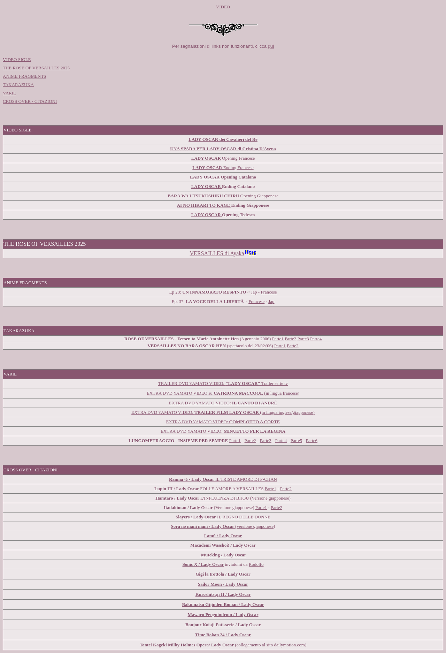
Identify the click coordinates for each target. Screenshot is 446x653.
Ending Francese (238, 167)
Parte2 (290, 338)
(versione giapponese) (223, 526)
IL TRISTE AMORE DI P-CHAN (223, 479)
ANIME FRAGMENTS (24, 76)
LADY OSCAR (207, 167)
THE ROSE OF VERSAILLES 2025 (36, 67)
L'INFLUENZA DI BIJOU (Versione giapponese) (222, 498)
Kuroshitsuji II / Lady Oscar (223, 594)
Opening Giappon (220, 195)
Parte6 (311, 440)
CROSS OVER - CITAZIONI (30, 101)
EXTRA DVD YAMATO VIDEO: (223, 402)
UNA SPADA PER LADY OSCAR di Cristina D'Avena (223, 148)
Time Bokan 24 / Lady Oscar (223, 634)
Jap (254, 292)
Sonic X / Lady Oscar (203, 564)
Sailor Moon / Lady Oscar (223, 584)
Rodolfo (256, 564)
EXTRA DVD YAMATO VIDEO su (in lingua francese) (223, 393)
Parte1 (278, 338)
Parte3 (303, 338)
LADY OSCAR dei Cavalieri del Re (223, 139)
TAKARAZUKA (18, 84)
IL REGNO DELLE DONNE (223, 516)
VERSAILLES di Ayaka (217, 253)
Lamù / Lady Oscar (223, 535)
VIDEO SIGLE (17, 59)
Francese (269, 292)
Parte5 (296, 440)
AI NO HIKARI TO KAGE (204, 205)
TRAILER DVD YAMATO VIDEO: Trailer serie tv (223, 383)
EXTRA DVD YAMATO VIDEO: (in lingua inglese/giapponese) (223, 412)
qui (271, 46)
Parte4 (281, 440)
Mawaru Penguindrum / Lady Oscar (223, 614)
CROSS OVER (17, 469)
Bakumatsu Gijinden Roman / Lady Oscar (223, 604)
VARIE (9, 93)
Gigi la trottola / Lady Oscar (223, 574)
